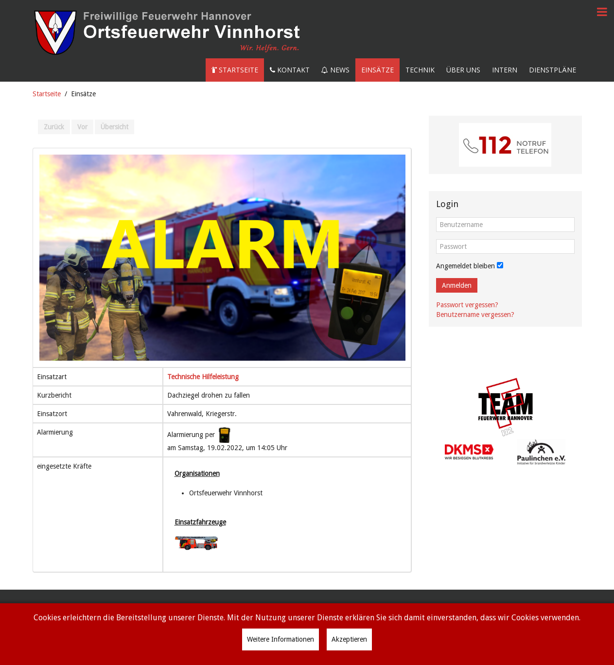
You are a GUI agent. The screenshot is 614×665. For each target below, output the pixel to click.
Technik (420, 69)
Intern (504, 69)
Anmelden (457, 285)
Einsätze (377, 69)
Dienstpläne (552, 69)
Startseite (234, 69)
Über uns (463, 69)
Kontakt (290, 69)
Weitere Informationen (280, 639)
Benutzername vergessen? (475, 314)
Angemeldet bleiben (465, 266)
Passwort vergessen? (467, 305)
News (335, 69)
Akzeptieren (349, 639)
